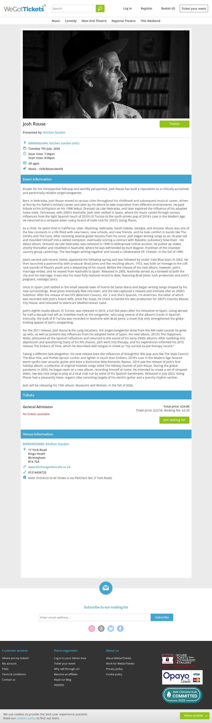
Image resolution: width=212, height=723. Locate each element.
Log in (127, 8)
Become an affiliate (65, 674)
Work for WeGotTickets (120, 663)
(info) (75, 143)
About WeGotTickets (118, 658)
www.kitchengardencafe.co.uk (49, 467)
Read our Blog (62, 679)
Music (56, 21)
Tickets (174, 124)
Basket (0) (168, 8)
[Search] (100, 8)
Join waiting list (174, 420)
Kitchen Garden (54, 132)
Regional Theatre (124, 21)
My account (9, 663)
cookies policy (26, 718)
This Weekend (150, 21)
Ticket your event (194, 9)
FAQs (5, 669)
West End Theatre (94, 21)
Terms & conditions (14, 674)
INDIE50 (59, 685)
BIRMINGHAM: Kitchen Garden (49, 143)
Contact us (8, 679)
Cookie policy (114, 674)
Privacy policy (114, 669)
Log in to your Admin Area (70, 658)
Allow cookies (193, 715)
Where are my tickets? (15, 658)
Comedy (71, 21)
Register (146, 8)
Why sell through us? (67, 669)
